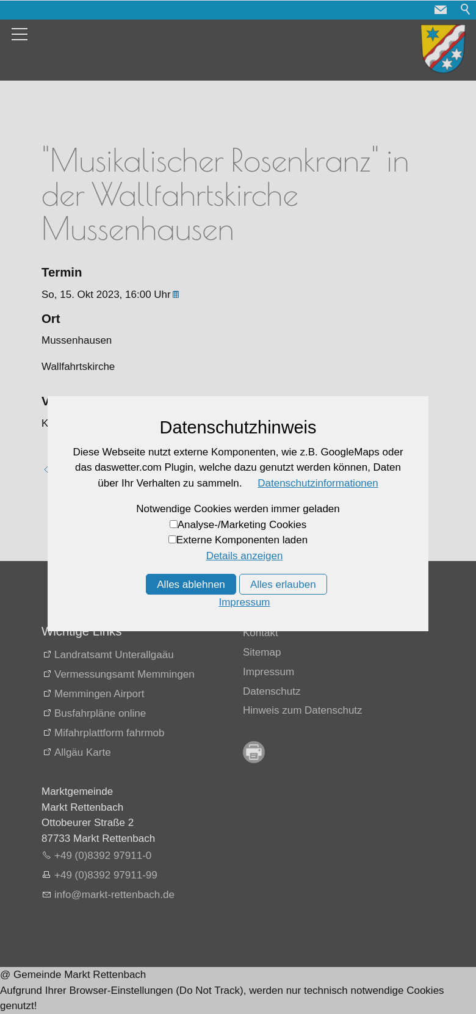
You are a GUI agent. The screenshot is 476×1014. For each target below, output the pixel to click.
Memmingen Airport (99, 694)
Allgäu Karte (82, 752)
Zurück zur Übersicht (102, 470)
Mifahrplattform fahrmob (109, 733)
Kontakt (260, 633)
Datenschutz (272, 691)
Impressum (268, 672)
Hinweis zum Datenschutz (302, 710)
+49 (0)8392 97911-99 (105, 875)
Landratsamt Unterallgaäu (114, 655)
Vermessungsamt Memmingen (124, 674)
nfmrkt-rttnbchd (114, 894)
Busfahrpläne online (100, 713)
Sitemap (262, 652)
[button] (440, 10)
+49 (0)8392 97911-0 (102, 855)
